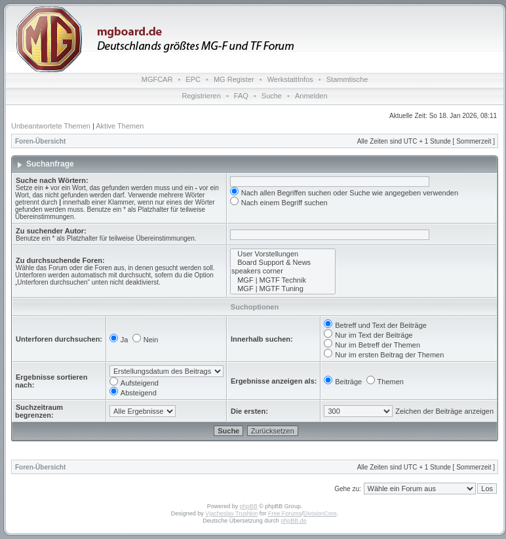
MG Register (234, 79)
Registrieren (201, 96)
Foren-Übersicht (40, 141)
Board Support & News (282, 262)
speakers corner (282, 271)
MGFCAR (157, 79)
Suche (272, 96)
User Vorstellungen (282, 254)
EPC (193, 79)
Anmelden (311, 96)
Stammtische (347, 79)
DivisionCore (320, 513)
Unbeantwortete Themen (50, 126)
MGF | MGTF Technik (282, 280)
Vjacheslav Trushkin (231, 513)
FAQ (241, 96)
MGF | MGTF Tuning (282, 289)
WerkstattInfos (290, 79)
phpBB (249, 506)
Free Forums (285, 513)
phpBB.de (294, 520)
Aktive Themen (120, 126)
